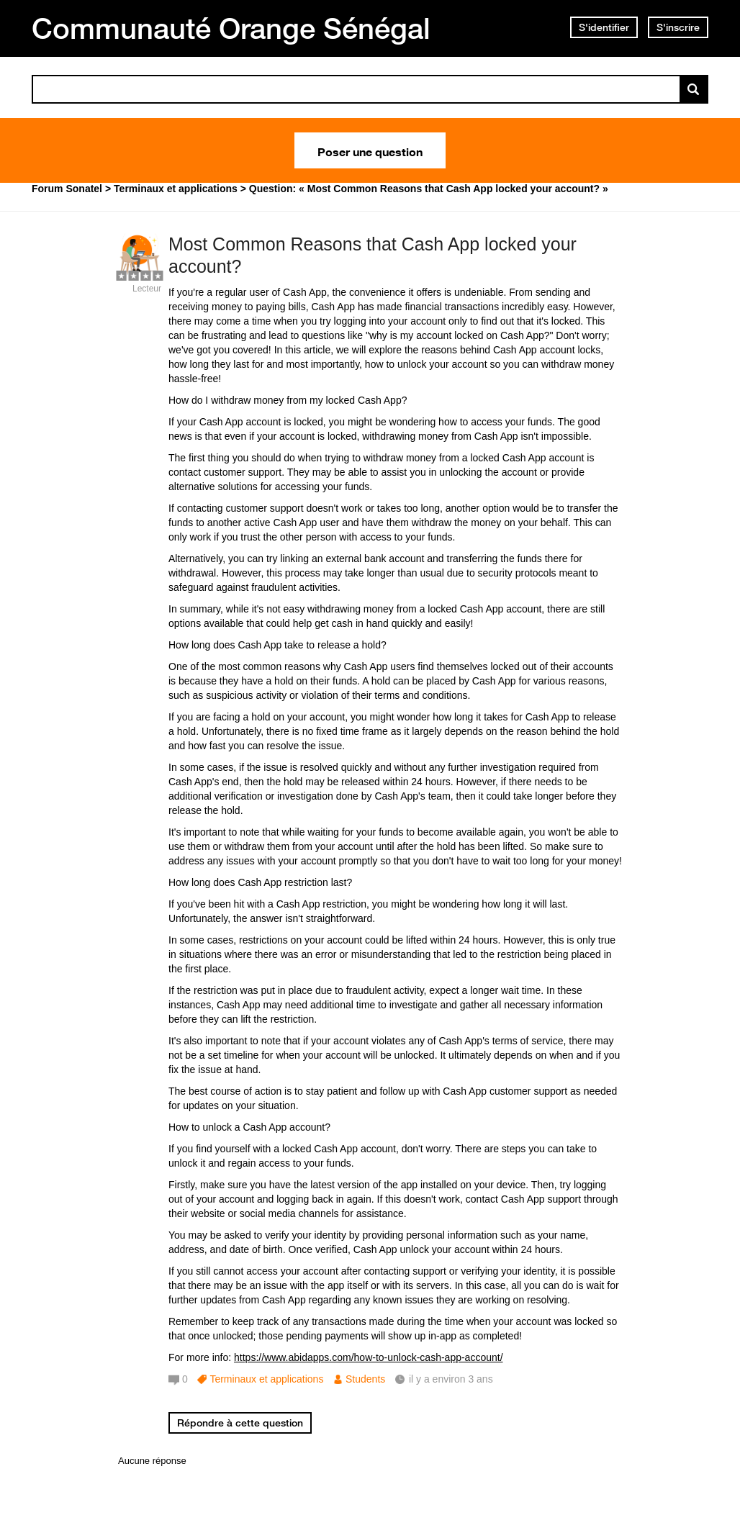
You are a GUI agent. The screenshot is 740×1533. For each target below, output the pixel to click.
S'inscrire (678, 27)
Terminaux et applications (266, 1379)
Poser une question (370, 150)
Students (365, 1379)
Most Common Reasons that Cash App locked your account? (372, 255)
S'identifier (604, 27)
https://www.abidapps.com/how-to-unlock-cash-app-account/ (368, 1357)
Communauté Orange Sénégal (231, 28)
